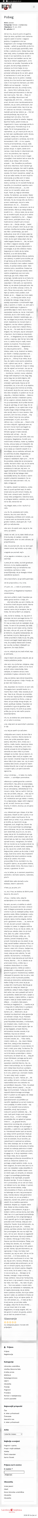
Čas (5, 1410)
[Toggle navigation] (33, 7)
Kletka (6, 1451)
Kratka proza (9, 1372)
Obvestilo (7, 1495)
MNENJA (7, 1375)
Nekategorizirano (10, 1378)
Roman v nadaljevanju (19, 25)
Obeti (6, 1489)
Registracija (8, 1354)
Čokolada (7, 1416)
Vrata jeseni (8, 1486)
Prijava (6, 1351)
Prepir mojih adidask (12, 1448)
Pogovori (7, 1390)
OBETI (6, 1381)
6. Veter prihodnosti (11, 1413)
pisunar (11, 22)
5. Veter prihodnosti (11, 1422)
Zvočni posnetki (10, 1399)
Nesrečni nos (9, 1419)
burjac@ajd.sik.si (13, 1)
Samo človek (9, 1457)
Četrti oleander (10, 1454)
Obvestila (7, 1384)
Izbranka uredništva (12, 1366)
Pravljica (7, 1393)
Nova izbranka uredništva (14, 1492)
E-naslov (8, 1469)
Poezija (7, 1387)
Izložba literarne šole (12, 1369)
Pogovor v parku (10, 1446)
